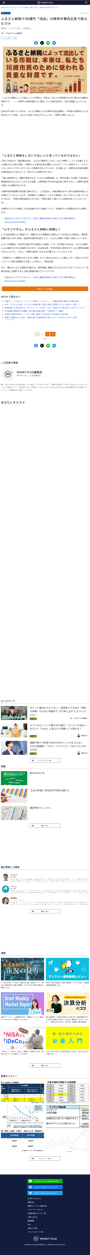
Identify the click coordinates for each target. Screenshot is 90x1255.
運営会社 (31, 1202)
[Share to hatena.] (54, 43)
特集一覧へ (45, 826)
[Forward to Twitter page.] (45, 1193)
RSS (29, 1224)
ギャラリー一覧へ (45, 1158)
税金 (15, 38)
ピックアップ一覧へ (45, 760)
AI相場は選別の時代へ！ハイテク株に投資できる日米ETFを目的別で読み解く (37, 314)
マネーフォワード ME (35, 1232)
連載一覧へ (45, 1066)
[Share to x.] (42, 43)
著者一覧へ (45, 911)
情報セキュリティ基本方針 (37, 1206)
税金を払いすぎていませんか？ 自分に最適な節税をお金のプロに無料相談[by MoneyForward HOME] (40, 220)
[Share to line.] (48, 43)
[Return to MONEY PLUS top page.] (45, 2)
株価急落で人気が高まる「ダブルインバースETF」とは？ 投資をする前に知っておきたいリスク (45, 307)
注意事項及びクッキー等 (37, 1213)
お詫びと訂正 (32, 1228)
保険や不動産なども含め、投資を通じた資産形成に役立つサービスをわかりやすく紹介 (41, 317)
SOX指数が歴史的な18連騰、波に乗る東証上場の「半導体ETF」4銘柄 (34, 310)
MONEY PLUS (5, 7)
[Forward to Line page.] (45, 1181)
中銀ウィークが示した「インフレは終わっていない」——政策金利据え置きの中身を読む (42, 301)
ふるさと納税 (6, 38)
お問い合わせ (32, 1217)
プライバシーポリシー (36, 1209)
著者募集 (31, 1221)
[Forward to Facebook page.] (45, 1187)
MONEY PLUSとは (34, 1198)
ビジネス (14, 7)
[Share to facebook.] (36, 43)
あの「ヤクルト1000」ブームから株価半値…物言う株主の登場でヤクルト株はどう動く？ (42, 304)
